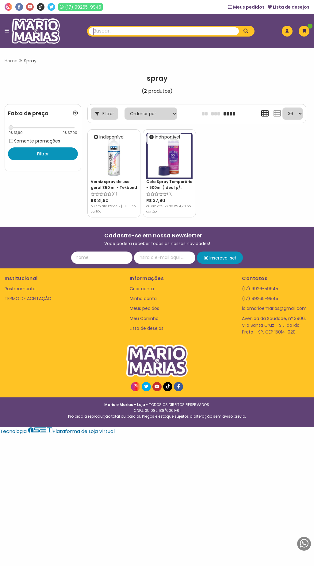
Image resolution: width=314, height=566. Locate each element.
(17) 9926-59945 (260, 289)
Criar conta (142, 289)
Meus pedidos (246, 7)
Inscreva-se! (220, 258)
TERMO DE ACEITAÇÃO (28, 298)
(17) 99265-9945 (260, 298)
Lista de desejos (288, 7)
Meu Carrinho (144, 318)
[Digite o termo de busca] (164, 31)
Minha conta (143, 298)
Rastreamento (20, 289)
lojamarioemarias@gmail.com (274, 308)
